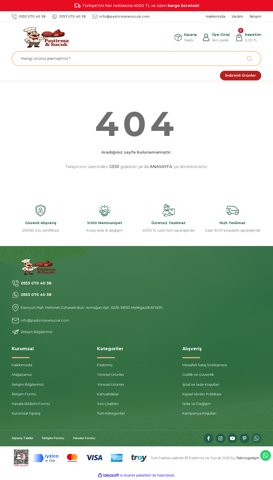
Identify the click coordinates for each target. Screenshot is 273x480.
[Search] (136, 58)
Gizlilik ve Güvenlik (198, 375)
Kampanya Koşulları (199, 414)
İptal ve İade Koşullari (200, 385)
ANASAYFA (161, 167)
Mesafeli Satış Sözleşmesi (204, 366)
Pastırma (105, 366)
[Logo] (48, 37)
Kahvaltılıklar (108, 395)
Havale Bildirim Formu (31, 405)
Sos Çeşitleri (108, 405)
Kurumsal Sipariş (26, 414)
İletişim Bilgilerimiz (28, 385)
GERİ (114, 167)
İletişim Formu (24, 395)
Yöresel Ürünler (110, 375)
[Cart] (248, 37)
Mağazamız (22, 375)
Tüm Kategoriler (111, 414)
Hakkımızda (22, 366)
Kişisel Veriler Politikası (201, 395)
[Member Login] (215, 37)
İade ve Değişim (196, 405)
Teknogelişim (247, 459)
